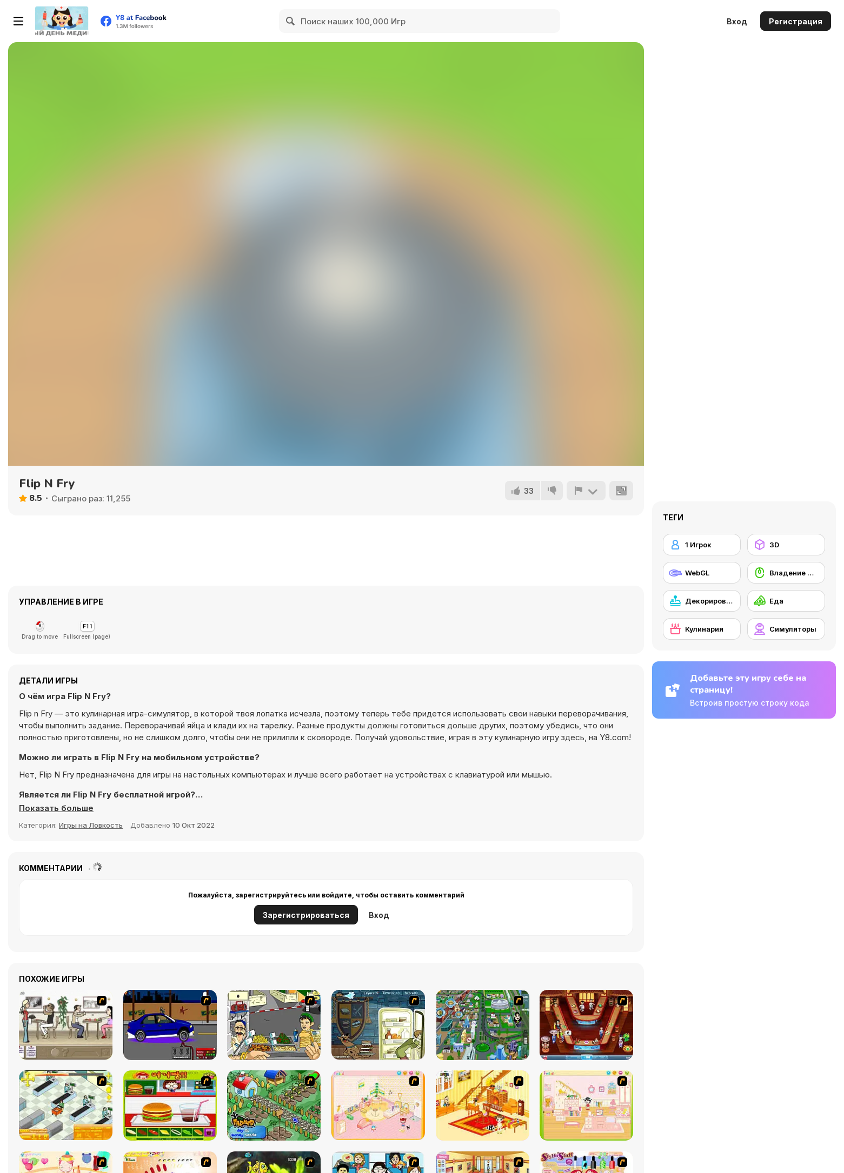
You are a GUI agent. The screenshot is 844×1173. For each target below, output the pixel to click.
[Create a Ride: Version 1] (170, 1025)
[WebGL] (702, 573)
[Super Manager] (65, 1105)
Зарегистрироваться (306, 915)
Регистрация (795, 21)
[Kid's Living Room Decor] (482, 1105)
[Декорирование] (702, 601)
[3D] (786, 544)
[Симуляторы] (786, 629)
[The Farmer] (274, 1105)
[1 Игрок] (702, 544)
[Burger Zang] (170, 1105)
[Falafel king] (274, 1025)
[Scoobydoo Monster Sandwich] (378, 1025)
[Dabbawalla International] (482, 1025)
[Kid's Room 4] (378, 1105)
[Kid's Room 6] (586, 1105)
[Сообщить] (586, 490)
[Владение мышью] (786, 573)
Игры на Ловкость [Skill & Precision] (91, 825)
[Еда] (786, 601)
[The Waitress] (65, 1025)
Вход (737, 21)
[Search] (291, 21)
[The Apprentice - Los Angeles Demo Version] (586, 1025)
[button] (56, 808)
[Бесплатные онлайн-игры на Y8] (62, 21)
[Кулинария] (702, 629)
